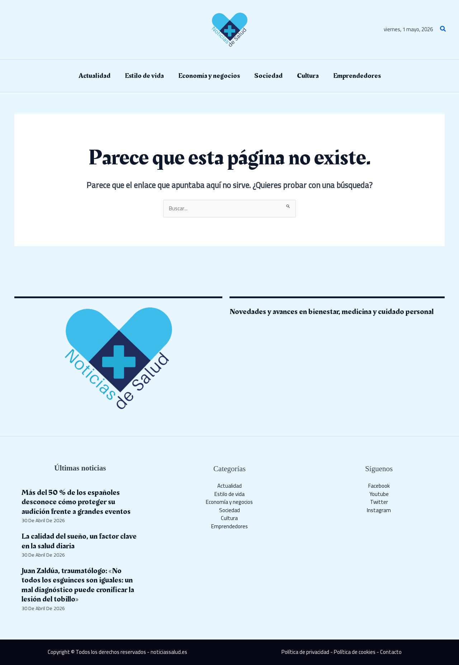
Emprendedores (229, 526)
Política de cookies (354, 652)
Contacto (391, 652)
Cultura (229, 518)
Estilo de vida (229, 494)
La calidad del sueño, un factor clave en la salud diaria (79, 541)
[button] (443, 30)
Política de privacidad (305, 652)
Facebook (379, 486)
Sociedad (229, 510)
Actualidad (229, 486)
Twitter (379, 502)
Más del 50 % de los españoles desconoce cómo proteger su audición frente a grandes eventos (76, 502)
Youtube (379, 494)
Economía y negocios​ (229, 502)
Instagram (379, 510)
